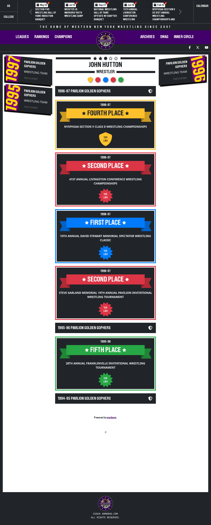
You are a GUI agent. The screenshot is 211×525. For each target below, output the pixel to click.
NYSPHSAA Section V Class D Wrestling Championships (105, 127)
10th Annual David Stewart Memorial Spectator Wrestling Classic (105, 238)
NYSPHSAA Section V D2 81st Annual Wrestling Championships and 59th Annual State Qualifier (163, 17)
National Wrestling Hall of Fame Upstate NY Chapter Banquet (105, 14)
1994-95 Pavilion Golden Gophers (84, 398)
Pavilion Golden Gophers (34, 64)
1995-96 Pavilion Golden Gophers (84, 328)
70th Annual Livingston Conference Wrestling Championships (132, 16)
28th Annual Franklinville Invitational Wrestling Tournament (105, 365)
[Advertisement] (29, 175)
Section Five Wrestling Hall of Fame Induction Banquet (45, 14)
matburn (111, 417)
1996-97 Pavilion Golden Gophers (84, 91)
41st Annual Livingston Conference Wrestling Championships (105, 181)
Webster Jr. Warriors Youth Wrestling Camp (73, 12)
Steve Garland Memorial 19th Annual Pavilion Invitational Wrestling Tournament (105, 295)
